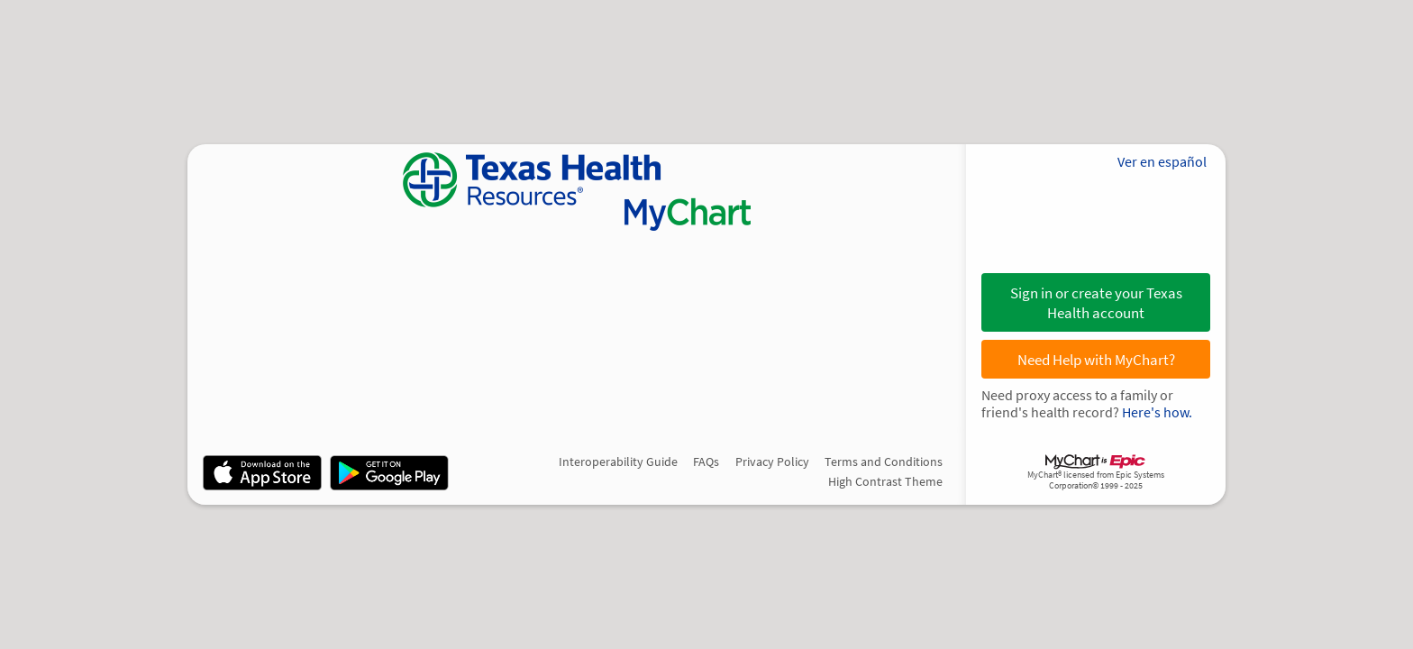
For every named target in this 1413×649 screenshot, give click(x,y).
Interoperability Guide (618, 461)
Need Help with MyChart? (1096, 360)
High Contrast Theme (885, 481)
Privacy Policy (772, 461)
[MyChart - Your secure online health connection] (577, 191)
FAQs (706, 461)
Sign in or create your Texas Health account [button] (1096, 303)
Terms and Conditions (884, 461)
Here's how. (1157, 412)
